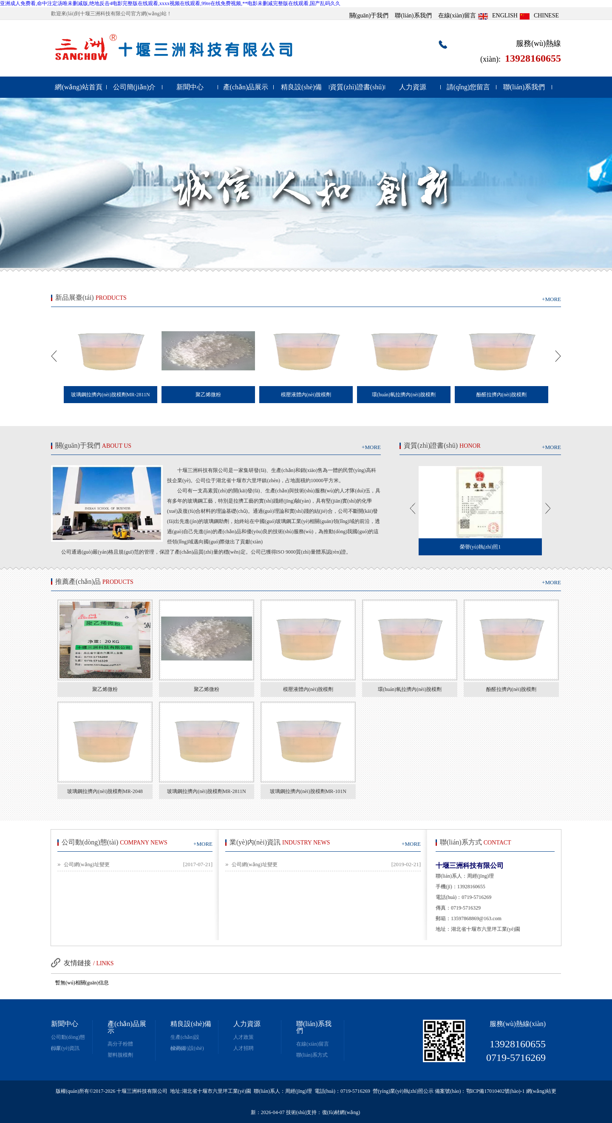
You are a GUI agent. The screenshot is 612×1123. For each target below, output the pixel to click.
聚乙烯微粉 (105, 689)
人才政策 (243, 1037)
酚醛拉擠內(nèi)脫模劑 (511, 689)
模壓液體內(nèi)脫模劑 (308, 689)
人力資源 (412, 87)
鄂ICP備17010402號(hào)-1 (495, 1091)
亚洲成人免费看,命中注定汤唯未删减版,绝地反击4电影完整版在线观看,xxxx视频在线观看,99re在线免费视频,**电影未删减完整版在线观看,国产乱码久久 (170, 3)
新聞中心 (190, 87)
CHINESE (546, 15)
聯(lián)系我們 (413, 15)
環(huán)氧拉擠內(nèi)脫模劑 (410, 689)
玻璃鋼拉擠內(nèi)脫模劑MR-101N (308, 791)
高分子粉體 (120, 1044)
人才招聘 (243, 1048)
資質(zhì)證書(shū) (357, 87)
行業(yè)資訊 (65, 1048)
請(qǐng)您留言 (468, 87)
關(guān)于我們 (369, 15)
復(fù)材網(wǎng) (341, 1112)
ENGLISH (505, 15)
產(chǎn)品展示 (246, 87)
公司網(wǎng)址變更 (87, 864)
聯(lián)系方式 (312, 1055)
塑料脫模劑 (120, 1055)
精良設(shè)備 (301, 87)
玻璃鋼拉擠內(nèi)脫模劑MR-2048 (104, 791)
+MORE (551, 299)
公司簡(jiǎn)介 (134, 87)
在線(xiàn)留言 (457, 15)
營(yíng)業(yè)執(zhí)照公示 (403, 1091)
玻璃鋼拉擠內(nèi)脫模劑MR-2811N (206, 791)
